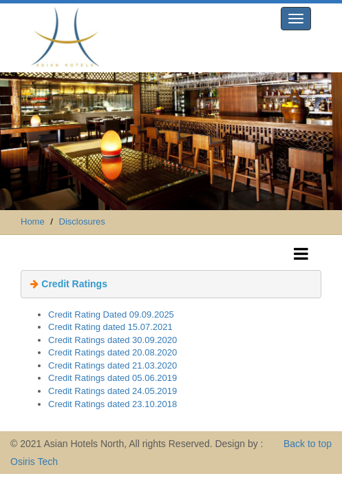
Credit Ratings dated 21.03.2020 (112, 365)
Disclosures (82, 221)
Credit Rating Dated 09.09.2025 (111, 314)
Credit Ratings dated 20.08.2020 (112, 352)
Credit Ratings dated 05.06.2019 (112, 378)
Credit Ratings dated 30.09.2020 (112, 340)
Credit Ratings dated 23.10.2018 (112, 404)
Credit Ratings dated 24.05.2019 (112, 391)
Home (33, 221)
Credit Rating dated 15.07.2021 (110, 327)
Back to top (308, 443)
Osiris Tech (34, 461)
